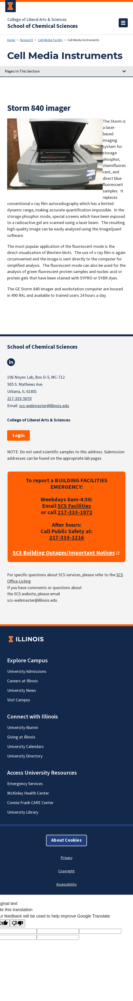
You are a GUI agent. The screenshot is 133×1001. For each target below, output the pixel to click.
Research (26, 40)
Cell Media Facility (50, 40)
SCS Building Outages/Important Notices (64, 553)
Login (18, 435)
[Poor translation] (17, 923)
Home (11, 40)
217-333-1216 (66, 537)
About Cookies (66, 840)
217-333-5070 (19, 399)
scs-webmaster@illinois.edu (44, 406)
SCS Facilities (74, 506)
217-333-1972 (75, 512)
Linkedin (11, 362)
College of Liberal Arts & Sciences (37, 20)
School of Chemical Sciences (42, 26)
